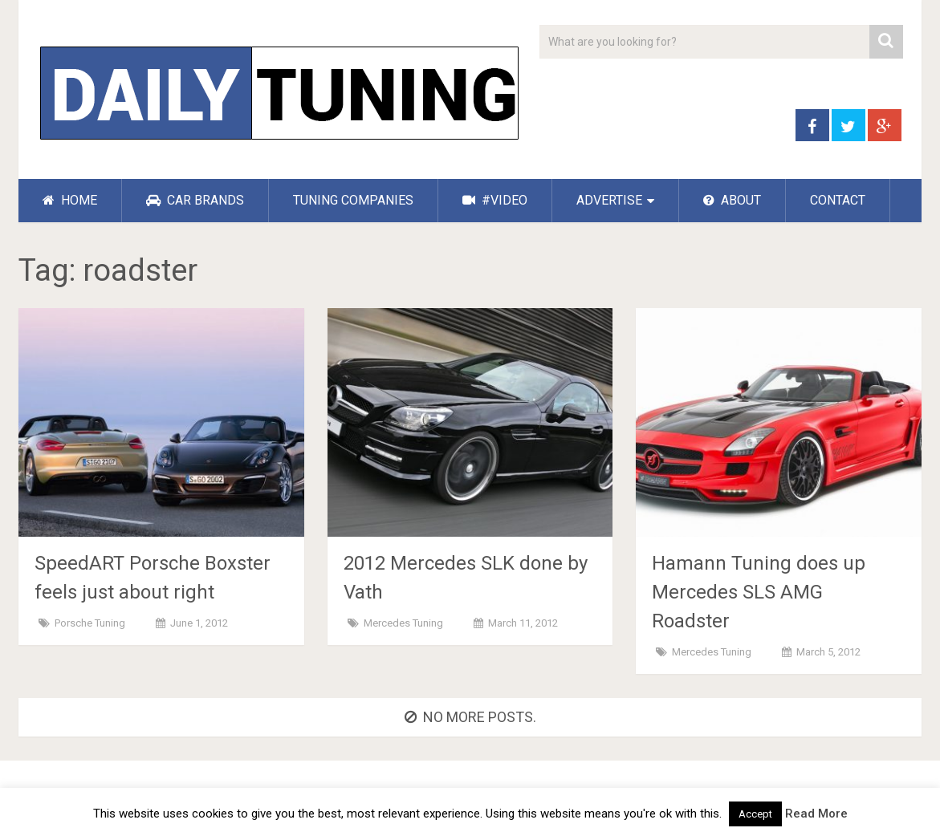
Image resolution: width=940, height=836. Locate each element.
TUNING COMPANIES (353, 200)
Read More (816, 813)
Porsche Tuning (90, 623)
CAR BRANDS (195, 200)
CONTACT (837, 200)
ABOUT (732, 200)
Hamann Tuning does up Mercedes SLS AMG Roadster (758, 592)
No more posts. (470, 716)
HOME (70, 200)
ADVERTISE (609, 200)
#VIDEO (494, 200)
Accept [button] (755, 814)
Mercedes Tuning (403, 623)
